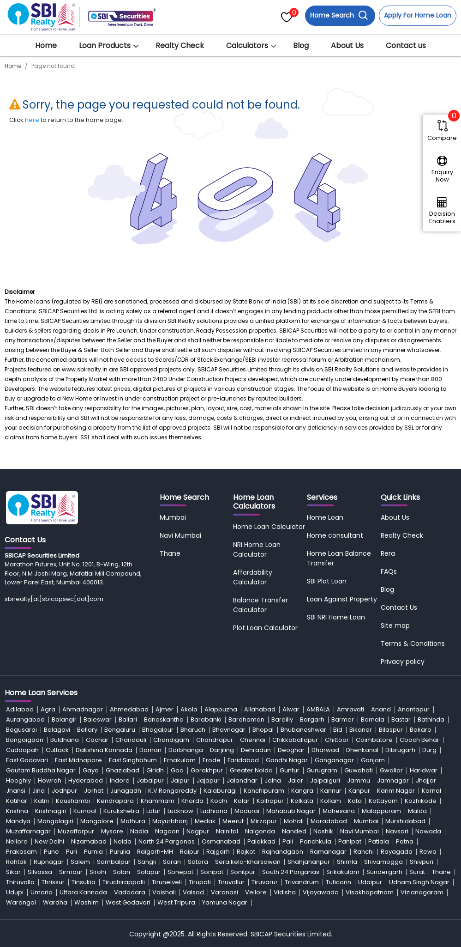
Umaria (41, 892)
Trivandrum (302, 882)
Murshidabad (405, 821)
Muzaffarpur (76, 831)
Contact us (406, 45)
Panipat (349, 841)
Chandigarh (171, 739)
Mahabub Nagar (291, 811)
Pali (287, 841)
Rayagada (397, 851)
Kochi (218, 800)
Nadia (139, 831)
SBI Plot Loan (327, 581)
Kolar (242, 800)
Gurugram (321, 770)
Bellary (87, 729)
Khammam (157, 800)
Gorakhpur (207, 770)
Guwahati (358, 770)
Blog (301, 45)
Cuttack (57, 750)
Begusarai (21, 729)
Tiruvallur (231, 882)
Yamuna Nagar (224, 902)
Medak (205, 821)
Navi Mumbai (180, 535)
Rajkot (246, 851)
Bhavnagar (228, 729)
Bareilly (282, 719)
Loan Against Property (342, 599)
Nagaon (167, 831)
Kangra (302, 790)
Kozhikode (421, 800)
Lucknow (180, 811)
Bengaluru (119, 729)
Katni (41, 800)
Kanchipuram (264, 790)
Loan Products (105, 45)
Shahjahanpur (308, 861)
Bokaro (420, 729)
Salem (80, 861)
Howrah (49, 780)
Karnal (431, 790)
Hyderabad (85, 780)
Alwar (290, 709)
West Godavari (128, 902)
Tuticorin (338, 882)
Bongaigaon (24, 739)
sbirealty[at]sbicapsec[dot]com (54, 599)
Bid (337, 729)
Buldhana (64, 739)
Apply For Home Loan (417, 15)
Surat (417, 872)
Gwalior (391, 770)
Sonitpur (242, 872)
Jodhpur (64, 790)
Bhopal (263, 729)
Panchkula (315, 841)
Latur (153, 811)
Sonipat (211, 872)
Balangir (64, 719)
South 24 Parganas (290, 872)
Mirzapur (264, 821)
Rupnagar (49, 861)
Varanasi (224, 892)
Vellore (256, 892)
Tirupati (200, 882)
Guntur (289, 770)
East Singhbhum (133, 760)
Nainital (227, 831)
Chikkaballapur (295, 739)
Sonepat (180, 872)
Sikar (13, 872)
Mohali (294, 821)
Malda (417, 811)
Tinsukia (84, 882)
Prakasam (21, 851)
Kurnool (84, 811)
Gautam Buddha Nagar (41, 770)
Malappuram (381, 811)
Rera (388, 553)
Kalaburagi (220, 790)
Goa (177, 770)
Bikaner (360, 729)
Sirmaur (71, 872)
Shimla (347, 861)
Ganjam (373, 760)
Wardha (55, 902)
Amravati (350, 709)
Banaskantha (164, 719)
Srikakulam (342, 872)
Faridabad (243, 760)
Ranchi (363, 851)
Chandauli (130, 739)
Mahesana (339, 811)
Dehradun (256, 750)
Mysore (112, 831)
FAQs (389, 571)
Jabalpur (150, 780)
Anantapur (414, 709)
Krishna (17, 811)
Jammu (358, 780)
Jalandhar (242, 780)
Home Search (339, 15)
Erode (212, 760)
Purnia (93, 851)
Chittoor (337, 739)
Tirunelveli (167, 882)
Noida (123, 841)
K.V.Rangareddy (172, 790)
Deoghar (291, 750)
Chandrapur (214, 739)
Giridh (155, 770)
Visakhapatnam (370, 892)
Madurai (246, 811)
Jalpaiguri (325, 780)
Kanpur (359, 790)
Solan (121, 872)
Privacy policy (403, 661)
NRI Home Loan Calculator (257, 549)
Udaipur (370, 882)
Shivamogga (383, 861)
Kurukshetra (121, 811)
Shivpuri (421, 861)
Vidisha (285, 892)
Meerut (233, 821)
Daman (150, 750)
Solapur (149, 872)
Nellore (17, 841)
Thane (170, 553)
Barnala (372, 719)
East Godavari (27, 760)
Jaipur (180, 780)
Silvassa (40, 872)
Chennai (252, 739)
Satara (198, 861)
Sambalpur (114, 861)
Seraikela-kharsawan (248, 861)
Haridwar (423, 770)
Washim (86, 902)
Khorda (192, 800)
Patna (404, 841)
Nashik (323, 831)
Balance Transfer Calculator (260, 604)
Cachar (97, 739)
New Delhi (49, 841)
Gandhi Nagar (287, 760)
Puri (71, 851)
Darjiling (222, 750)
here (32, 119)
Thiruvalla (20, 882)
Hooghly (18, 780)
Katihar (16, 800)
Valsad (193, 892)
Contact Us (399, 607)
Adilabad (20, 709)
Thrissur (53, 882)
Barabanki (206, 719)
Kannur (330, 790)
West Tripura (176, 902)
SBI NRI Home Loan (336, 617)
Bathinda (431, 719)
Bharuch (192, 729)
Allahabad (259, 709)
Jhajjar (426, 780)
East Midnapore (78, 760)
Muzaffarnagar (28, 831)
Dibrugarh (400, 750)
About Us (347, 45)
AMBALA (318, 709)
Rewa (428, 851)
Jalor (295, 780)
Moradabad (329, 821)
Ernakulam (180, 760)
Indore (120, 780)
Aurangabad (25, 719)
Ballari (128, 719)
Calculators (247, 45)
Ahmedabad (129, 709)
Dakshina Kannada (104, 750)
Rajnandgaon (282, 851)
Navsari (397, 831)
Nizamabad (89, 841)
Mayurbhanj (170, 821)
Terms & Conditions (413, 643)
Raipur (189, 851)
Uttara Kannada (83, 892)
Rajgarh (218, 851)
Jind (38, 790)
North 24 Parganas (166, 841)
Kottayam (383, 800)
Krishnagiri (50, 811)
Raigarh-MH (155, 851)
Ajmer (165, 709)
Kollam (330, 800)
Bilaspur (391, 729)
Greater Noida (251, 770)
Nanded (294, 831)
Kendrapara (115, 800)
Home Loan (325, 517)
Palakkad (261, 841)
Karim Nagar (396, 790)
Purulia (120, 851)
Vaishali (164, 892)
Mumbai (173, 517)
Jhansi (15, 790)
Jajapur (208, 780)
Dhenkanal (362, 750)
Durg (429, 750)
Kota (355, 800)
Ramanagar (328, 851)
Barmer (342, 719)
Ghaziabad (122, 770)
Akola (189, 709)
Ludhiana (214, 811)
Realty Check (180, 45)
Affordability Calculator (252, 577)
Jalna (272, 780)
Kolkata (302, 800)
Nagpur (197, 831)
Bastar (401, 719)
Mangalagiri (55, 821)
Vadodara (129, 892)
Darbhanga (185, 750)
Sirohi (98, 872)
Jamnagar (393, 780)
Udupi (15, 892)
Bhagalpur (158, 729)
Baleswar (98, 719)
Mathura (132, 821)
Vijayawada (321, 892)
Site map (395, 625)
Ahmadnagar (82, 709)
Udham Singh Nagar (419, 882)
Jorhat (93, 790)
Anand (381, 709)
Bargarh (312, 719)
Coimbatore (374, 739)
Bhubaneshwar (303, 729)
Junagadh (125, 790)
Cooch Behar (419, 739)
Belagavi (57, 729)
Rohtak (16, 861)
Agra (48, 709)
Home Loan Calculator (269, 526)
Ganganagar (334, 760)
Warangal (21, 902)
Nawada (428, 831)
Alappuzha (220, 709)
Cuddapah (22, 750)
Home (46, 45)
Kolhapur (270, 800)
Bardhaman (246, 719)
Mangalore (97, 821)
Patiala (378, 841)
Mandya (18, 821)
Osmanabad (221, 841)
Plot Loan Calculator (265, 627)
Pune (51, 851)
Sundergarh (384, 872)
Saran (172, 861)
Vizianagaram (422, 892)
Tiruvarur (264, 882)
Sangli (147, 861)
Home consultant (335, 535)
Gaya (91, 770)
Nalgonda (260, 831)
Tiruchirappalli (123, 882)
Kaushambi (73, 800)
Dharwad (325, 750)
